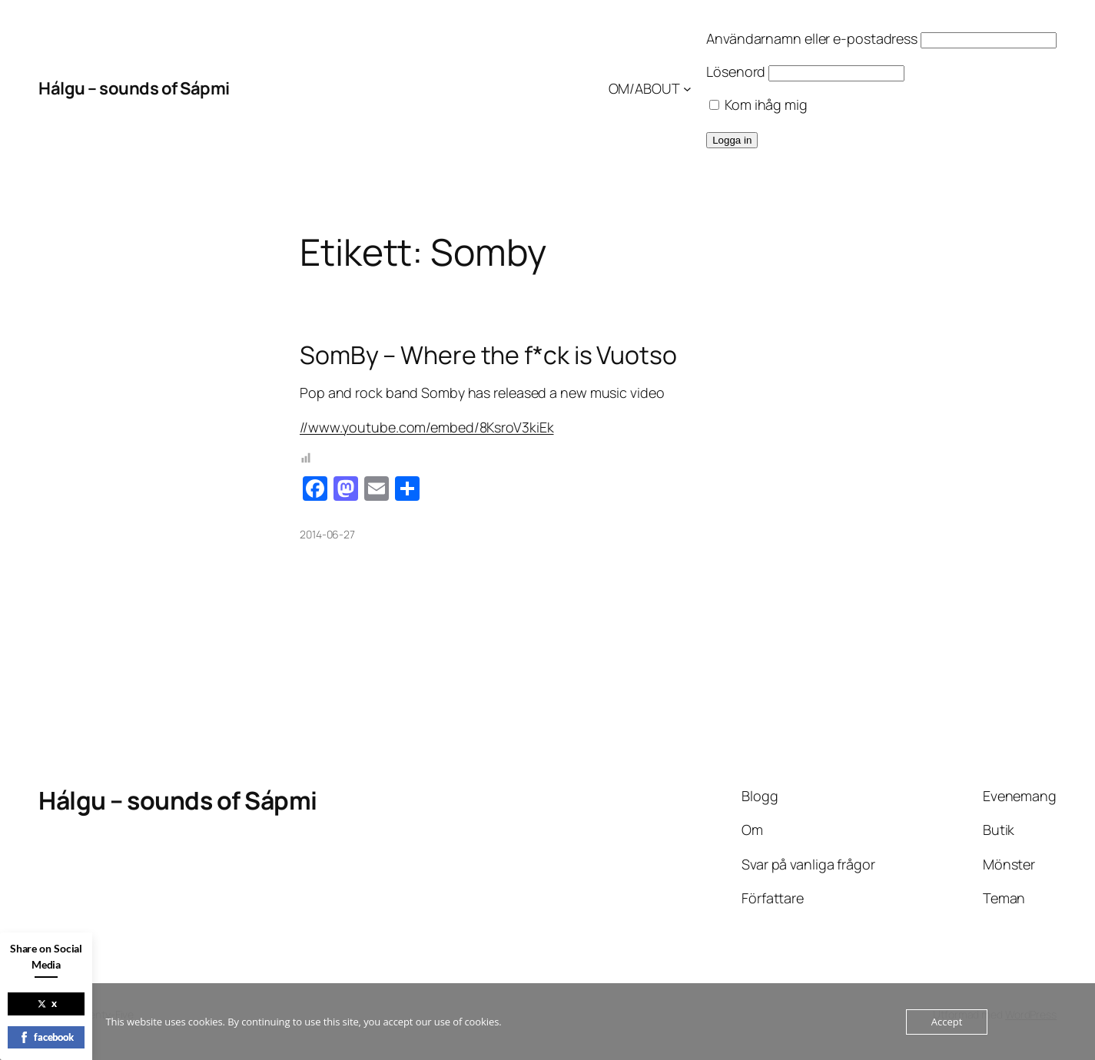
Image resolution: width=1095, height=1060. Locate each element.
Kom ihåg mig (758, 104)
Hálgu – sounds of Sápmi (134, 88)
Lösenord (735, 71)
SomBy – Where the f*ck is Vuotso (488, 355)
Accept (947, 1022)
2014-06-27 (327, 534)
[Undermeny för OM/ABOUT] (687, 88)
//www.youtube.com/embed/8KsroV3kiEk (427, 427)
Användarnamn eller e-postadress (811, 38)
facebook (46, 1037)
